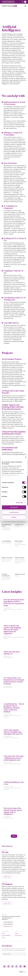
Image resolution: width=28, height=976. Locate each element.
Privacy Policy (18, 935)
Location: (5, 1)
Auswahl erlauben (14, 512)
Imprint (17, 933)
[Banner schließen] (25, 457)
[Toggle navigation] (25, 6)
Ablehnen (14, 517)
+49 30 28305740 (8, 922)
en (25, 1)
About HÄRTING (6, 935)
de (22, 1)
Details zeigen (19, 502)
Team (3, 937)
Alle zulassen (14, 507)
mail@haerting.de (7, 926)
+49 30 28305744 (8, 924)
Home (3, 933)
